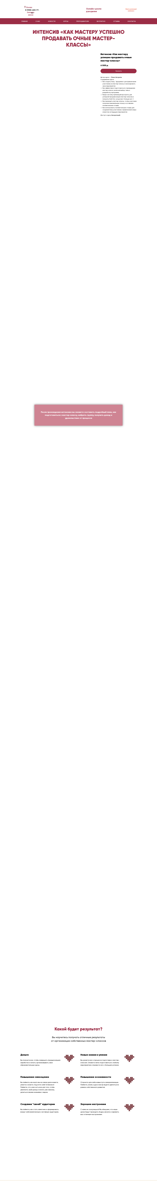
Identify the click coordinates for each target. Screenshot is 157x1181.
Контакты (132, 21)
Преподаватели (82, 21)
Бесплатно (101, 21)
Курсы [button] (65, 21)
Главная (24, 21)
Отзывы (116, 21)
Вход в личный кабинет (131, 10)
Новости (51, 21)
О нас (38, 21)
